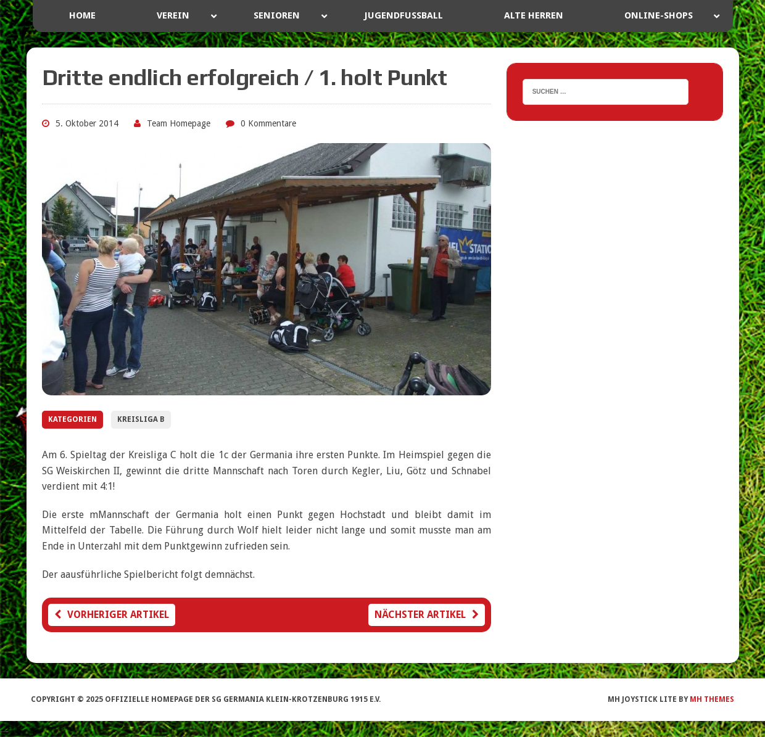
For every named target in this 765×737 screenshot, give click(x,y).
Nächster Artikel (426, 614)
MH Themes (712, 699)
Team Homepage (178, 123)
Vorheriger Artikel (111, 614)
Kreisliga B (141, 419)
